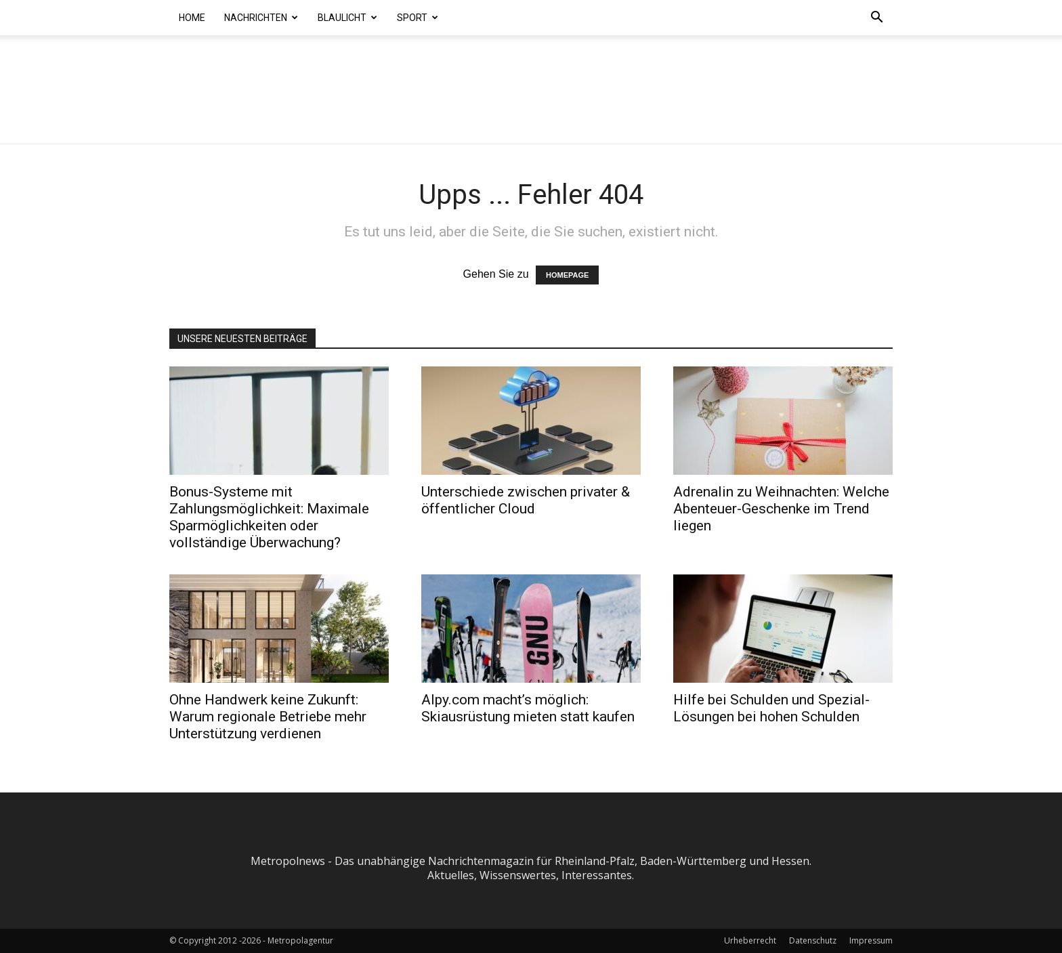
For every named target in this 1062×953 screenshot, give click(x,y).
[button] (876, 18)
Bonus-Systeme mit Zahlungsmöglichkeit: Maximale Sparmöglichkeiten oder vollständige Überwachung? (269, 517)
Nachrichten (261, 17)
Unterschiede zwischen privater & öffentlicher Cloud (525, 500)
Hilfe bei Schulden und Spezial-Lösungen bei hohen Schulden (771, 708)
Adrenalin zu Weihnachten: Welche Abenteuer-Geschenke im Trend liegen (781, 509)
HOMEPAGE (567, 275)
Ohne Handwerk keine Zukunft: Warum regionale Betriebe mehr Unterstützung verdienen (267, 717)
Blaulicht (347, 17)
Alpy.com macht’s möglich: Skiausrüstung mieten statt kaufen (528, 708)
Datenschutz (812, 940)
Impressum (871, 940)
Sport (417, 17)
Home (192, 17)
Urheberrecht (750, 940)
